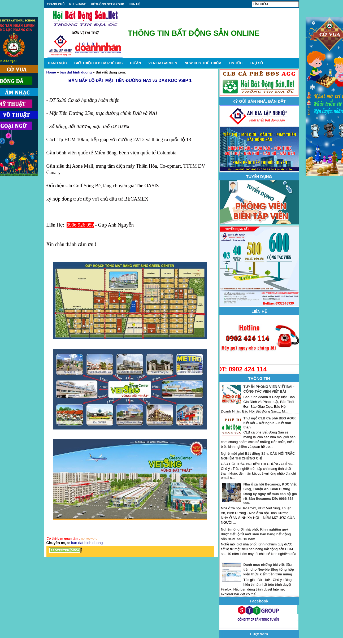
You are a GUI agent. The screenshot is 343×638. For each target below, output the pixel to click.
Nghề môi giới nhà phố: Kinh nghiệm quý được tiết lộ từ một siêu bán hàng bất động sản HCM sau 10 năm (256, 534)
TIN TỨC (235, 63)
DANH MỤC (57, 63)
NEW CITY (203, 63)
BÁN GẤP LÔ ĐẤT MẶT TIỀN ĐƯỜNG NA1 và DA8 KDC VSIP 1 (130, 80)
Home (51, 72)
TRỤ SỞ (256, 63)
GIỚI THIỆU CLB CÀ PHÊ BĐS (98, 63)
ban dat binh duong (76, 72)
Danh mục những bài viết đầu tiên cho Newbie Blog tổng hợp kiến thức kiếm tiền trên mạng (269, 569)
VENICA (162, 63)
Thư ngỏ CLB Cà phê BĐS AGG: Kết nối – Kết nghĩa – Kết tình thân (270, 422)
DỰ (135, 63)
